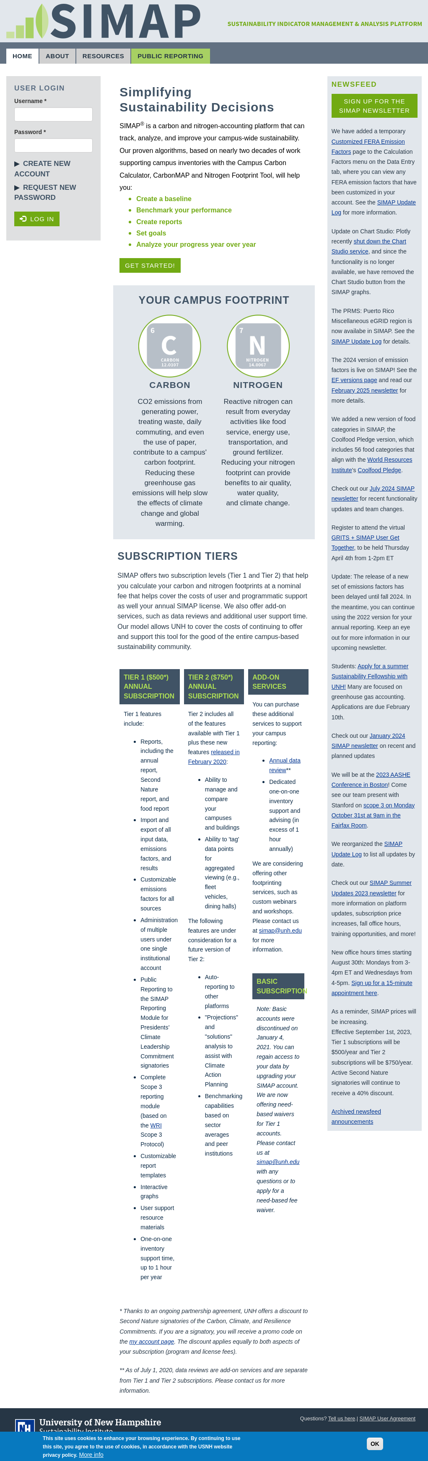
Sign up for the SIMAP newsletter (374, 106)
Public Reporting (170, 55)
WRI (156, 1125)
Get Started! (150, 265)
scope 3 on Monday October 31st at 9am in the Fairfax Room (373, 815)
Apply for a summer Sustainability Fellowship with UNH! (370, 676)
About (57, 55)
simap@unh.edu (280, 930)
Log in (37, 218)
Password (30, 132)
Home (22, 55)
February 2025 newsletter (365, 390)
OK (375, 1446)
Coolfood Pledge (379, 470)
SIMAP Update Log (357, 341)
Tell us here (341, 1419)
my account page (152, 1341)
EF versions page (354, 380)
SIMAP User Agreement (387, 1419)
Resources (104, 55)
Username (30, 101)
